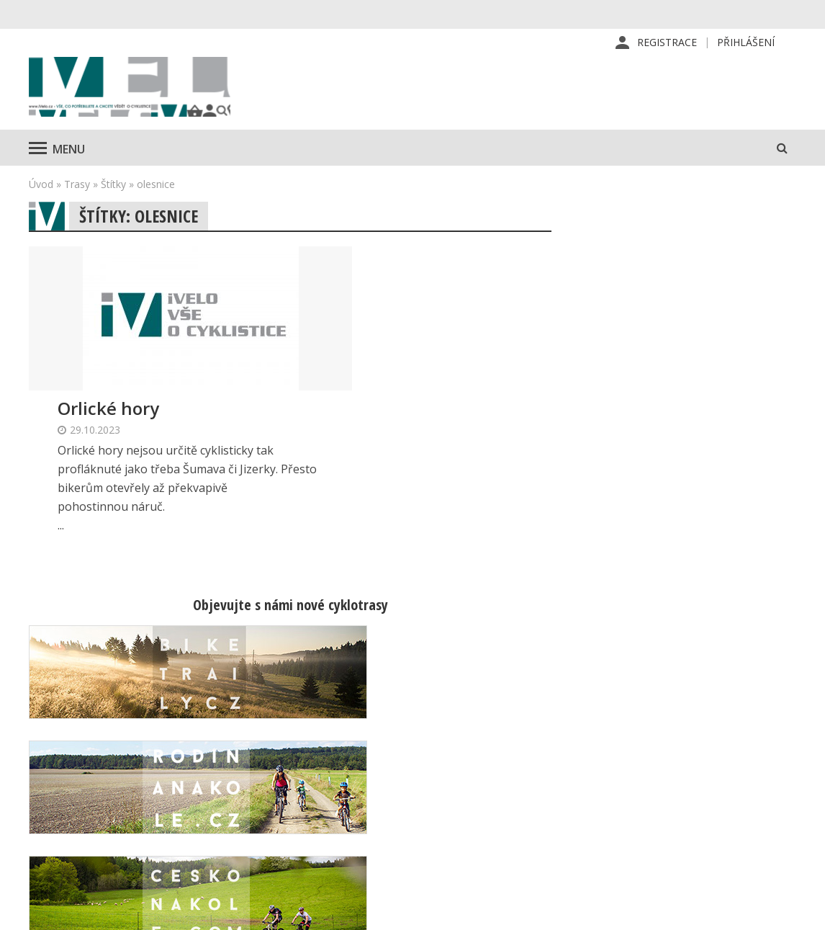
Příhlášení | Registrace (698, 741)
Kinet (782, 911)
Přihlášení (746, 43)
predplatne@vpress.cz (360, 822)
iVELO (151, 94)
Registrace (667, 43)
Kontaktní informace (691, 764)
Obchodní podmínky (507, 833)
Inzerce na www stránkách (524, 810)
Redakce (480, 741)
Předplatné (486, 764)
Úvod (41, 198)
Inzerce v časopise (505, 787)
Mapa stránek (676, 787)
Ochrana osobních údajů (518, 856)
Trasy (77, 198)
